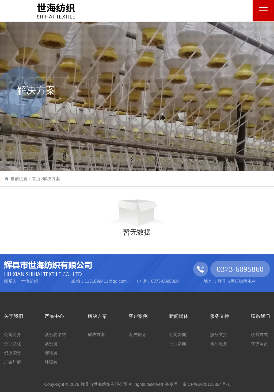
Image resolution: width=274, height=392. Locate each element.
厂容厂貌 (12, 362)
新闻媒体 (178, 316)
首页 (36, 178)
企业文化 (12, 343)
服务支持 (219, 316)
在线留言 (259, 343)
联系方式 (259, 334)
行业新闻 (177, 343)
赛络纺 (51, 352)
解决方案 (51, 178)
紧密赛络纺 (55, 334)
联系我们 (260, 316)
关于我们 (13, 316)
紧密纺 (51, 343)
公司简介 (12, 334)
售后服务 (218, 343)
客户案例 (138, 316)
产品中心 (54, 316)
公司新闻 (177, 334)
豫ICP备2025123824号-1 (206, 384)
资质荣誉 (12, 352)
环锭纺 (51, 362)
